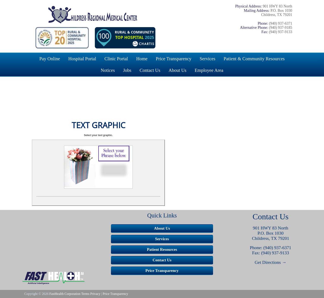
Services (207, 58)
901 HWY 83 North (270, 228)
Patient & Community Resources (254, 58)
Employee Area (209, 70)
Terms (85, 294)
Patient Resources (162, 249)
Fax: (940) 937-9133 (270, 252)
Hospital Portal (82, 58)
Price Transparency (173, 58)
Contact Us (150, 70)
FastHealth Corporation (65, 294)
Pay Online (49, 58)
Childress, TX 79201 (270, 238)
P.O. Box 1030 (270, 233)
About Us (177, 70)
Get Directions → (271, 262)
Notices (108, 70)
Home (142, 58)
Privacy (95, 294)
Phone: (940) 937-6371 (270, 247)
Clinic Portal (116, 58)
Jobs (127, 70)
